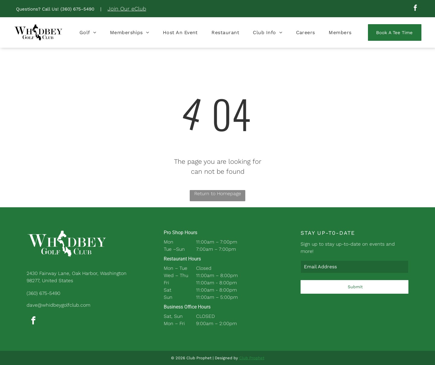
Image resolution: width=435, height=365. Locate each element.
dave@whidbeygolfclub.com (58, 305)
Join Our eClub (127, 8)
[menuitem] (88, 32)
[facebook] (415, 8)
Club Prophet (251, 358)
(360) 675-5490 (77, 9)
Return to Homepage (217, 193)
